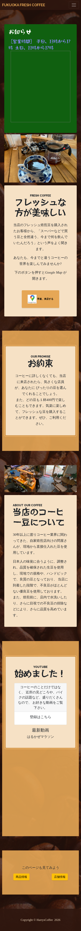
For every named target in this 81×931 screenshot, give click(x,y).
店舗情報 (59, 876)
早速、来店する (40, 299)
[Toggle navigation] (74, 5)
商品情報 (21, 876)
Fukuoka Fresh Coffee (23, 5)
